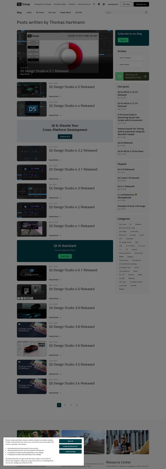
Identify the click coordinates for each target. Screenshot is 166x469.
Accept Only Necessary (70, 446)
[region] (43, 451)
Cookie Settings (70, 451)
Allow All (70, 441)
